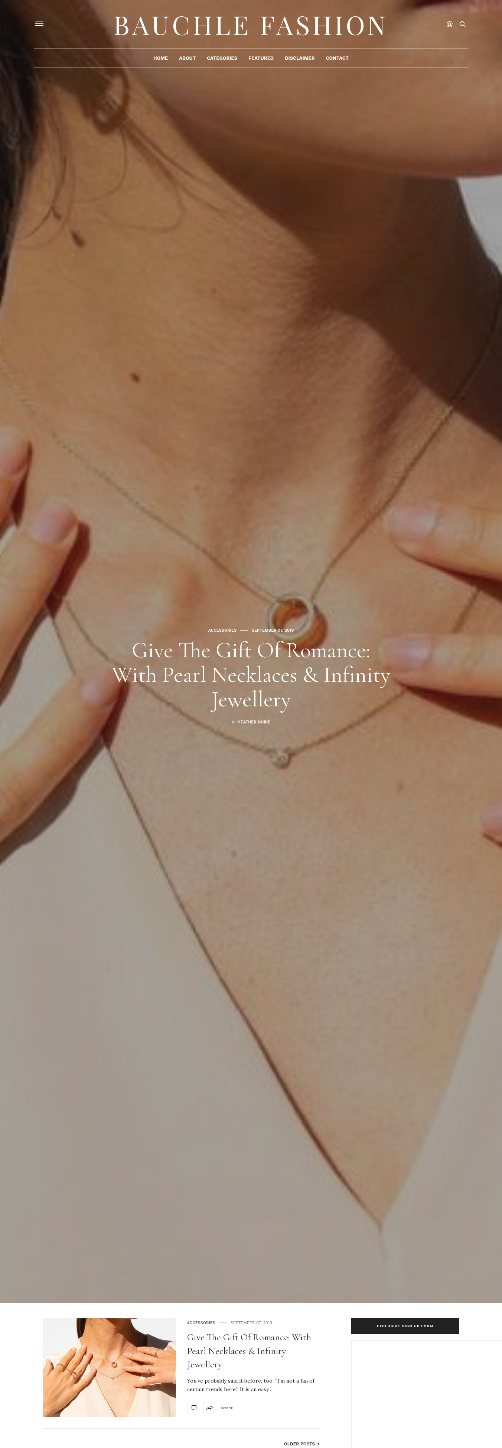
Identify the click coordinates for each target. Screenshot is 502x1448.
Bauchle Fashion (251, 24)
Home (160, 58)
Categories (222, 58)
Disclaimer (299, 58)
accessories (222, 630)
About (187, 58)
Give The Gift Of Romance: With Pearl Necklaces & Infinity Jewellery (251, 675)
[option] (251, 651)
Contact (337, 58)
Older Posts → (302, 1444)
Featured (261, 58)
